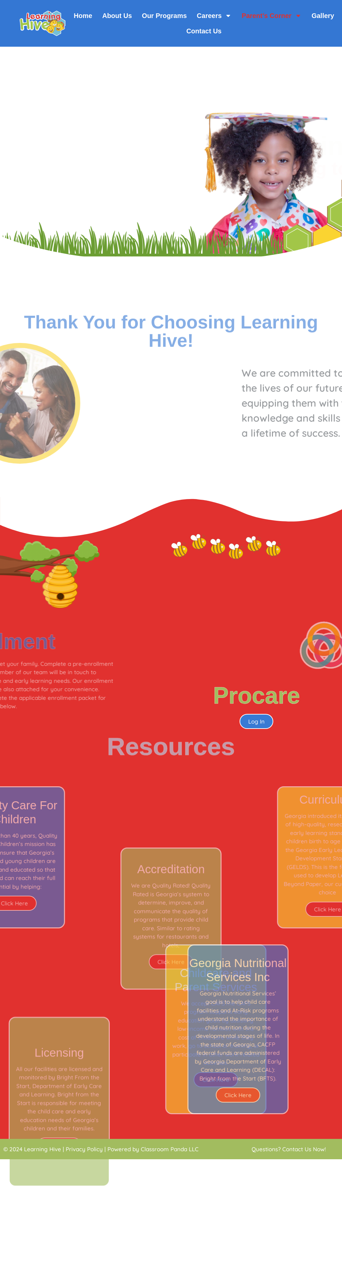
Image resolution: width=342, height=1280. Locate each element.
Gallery (323, 15)
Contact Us (204, 31)
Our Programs (164, 15)
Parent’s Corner (271, 15)
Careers (214, 15)
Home (83, 15)
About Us (117, 15)
